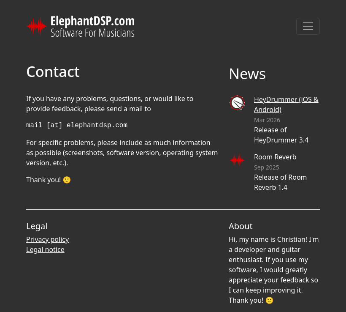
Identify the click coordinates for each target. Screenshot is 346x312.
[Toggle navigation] (308, 26)
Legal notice (45, 249)
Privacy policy (47, 239)
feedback (294, 280)
